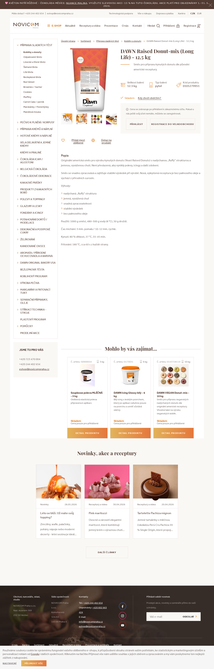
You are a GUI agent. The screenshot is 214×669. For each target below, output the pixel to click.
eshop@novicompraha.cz (60, 13)
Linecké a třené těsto (34, 61)
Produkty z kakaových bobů (36, 191)
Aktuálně (70, 25)
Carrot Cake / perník (33, 101)
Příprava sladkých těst (36, 45)
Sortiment (86, 41)
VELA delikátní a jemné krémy (35, 144)
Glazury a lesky (31, 206)
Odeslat (188, 616)
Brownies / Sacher (32, 86)
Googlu (35, 654)
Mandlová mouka (32, 111)
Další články (107, 552)
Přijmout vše (34, 663)
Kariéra (181, 13)
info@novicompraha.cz (91, 621)
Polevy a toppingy (32, 199)
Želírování (27, 239)
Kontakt (137, 25)
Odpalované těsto (32, 56)
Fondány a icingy (31, 212)
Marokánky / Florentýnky (36, 106)
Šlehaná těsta (30, 66)
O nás (125, 25)
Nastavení (10, 663)
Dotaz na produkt (104, 141)
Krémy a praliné (30, 152)
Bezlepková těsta (32, 77)
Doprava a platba (164, 13)
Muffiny (27, 96)
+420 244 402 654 (93, 602)
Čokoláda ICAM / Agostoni (31, 160)
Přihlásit (136, 124)
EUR (199, 13)
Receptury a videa (89, 25)
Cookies (27, 91)
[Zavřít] (210, 5)
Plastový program (33, 319)
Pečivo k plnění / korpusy (37, 122)
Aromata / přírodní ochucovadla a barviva (36, 254)
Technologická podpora (121, 13)
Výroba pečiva (29, 283)
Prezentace (111, 25)
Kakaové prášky (31, 182)
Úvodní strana (68, 41)
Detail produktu (87, 433)
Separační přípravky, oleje (34, 301)
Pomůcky (26, 326)
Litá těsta (28, 72)
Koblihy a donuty (32, 52)
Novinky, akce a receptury (107, 453)
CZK (192, 13)
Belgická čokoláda (33, 169)
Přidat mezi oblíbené (75, 141)
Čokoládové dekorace (36, 176)
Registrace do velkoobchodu (172, 124)
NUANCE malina (76, 3)
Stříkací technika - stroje (33, 311)
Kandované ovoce (32, 246)
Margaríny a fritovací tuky (35, 291)
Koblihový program (33, 276)
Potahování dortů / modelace (33, 221)
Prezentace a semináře (97, 644)
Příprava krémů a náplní (36, 129)
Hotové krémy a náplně (36, 135)
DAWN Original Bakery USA (38, 262)
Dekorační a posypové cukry (35, 231)
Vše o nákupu (144, 13)
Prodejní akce (30, 333)
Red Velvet (28, 81)
